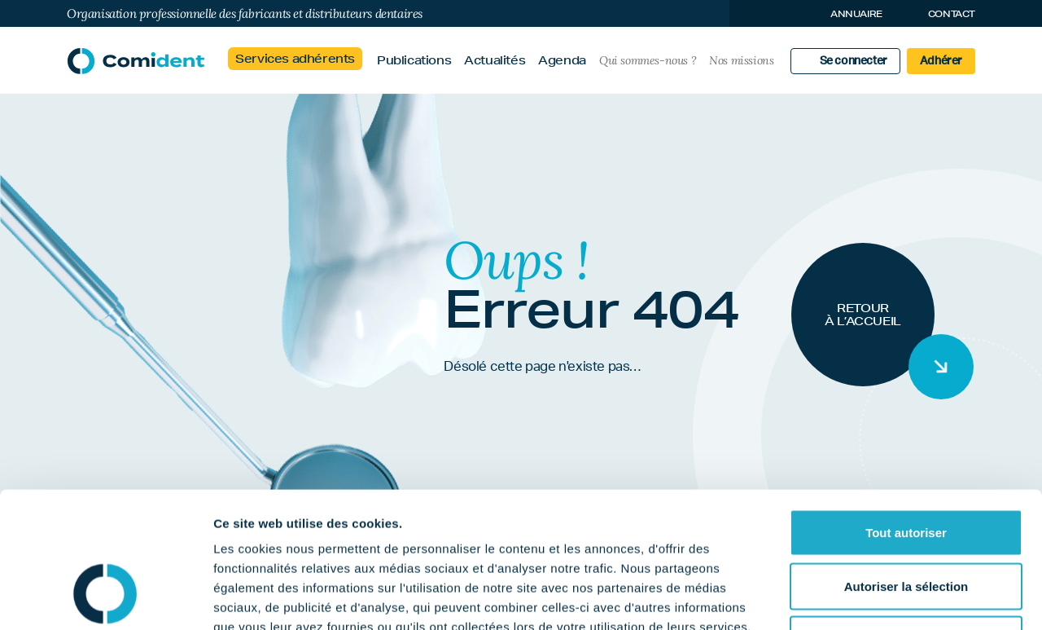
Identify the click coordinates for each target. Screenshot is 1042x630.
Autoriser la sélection (906, 470)
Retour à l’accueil (863, 314)
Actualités (494, 60)
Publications (414, 60)
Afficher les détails (897, 598)
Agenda (562, 60)
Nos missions (741, 60)
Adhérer (941, 61)
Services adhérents (295, 58)
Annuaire (856, 13)
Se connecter (853, 61)
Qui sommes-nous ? (647, 60)
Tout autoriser (906, 416)
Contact (951, 13)
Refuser (906, 523)
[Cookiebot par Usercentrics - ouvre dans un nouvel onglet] (105, 598)
